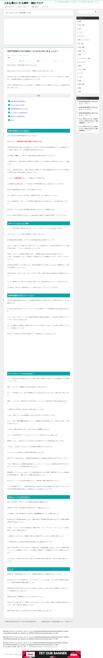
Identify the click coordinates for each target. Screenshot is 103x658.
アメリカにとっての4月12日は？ (19, 112)
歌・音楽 (81, 43)
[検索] (87, 11)
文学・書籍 (81, 47)
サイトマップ (45, 6)
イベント (81, 32)
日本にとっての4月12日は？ (18, 116)
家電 (80, 54)
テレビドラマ (82, 62)
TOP (15, 646)
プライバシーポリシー (22, 6)
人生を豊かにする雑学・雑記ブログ (23, 3)
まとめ (12, 120)
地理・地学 (81, 84)
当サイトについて (9, 6)
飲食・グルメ (82, 51)
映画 (80, 65)
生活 (80, 28)
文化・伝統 (81, 25)
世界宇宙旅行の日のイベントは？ (19, 108)
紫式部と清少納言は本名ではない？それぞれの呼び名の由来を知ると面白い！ (22, 621)
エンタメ (81, 73)
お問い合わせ (35, 6)
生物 (80, 80)
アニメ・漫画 (82, 69)
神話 (80, 91)
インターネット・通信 (84, 58)
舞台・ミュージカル (84, 39)
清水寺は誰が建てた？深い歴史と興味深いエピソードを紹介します (57, 621)
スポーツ (81, 76)
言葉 (80, 21)
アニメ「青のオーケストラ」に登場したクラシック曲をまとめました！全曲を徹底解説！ (88, 120)
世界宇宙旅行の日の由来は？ (18, 101)
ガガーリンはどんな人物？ (18, 105)
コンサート (81, 36)
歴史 (9, 57)
